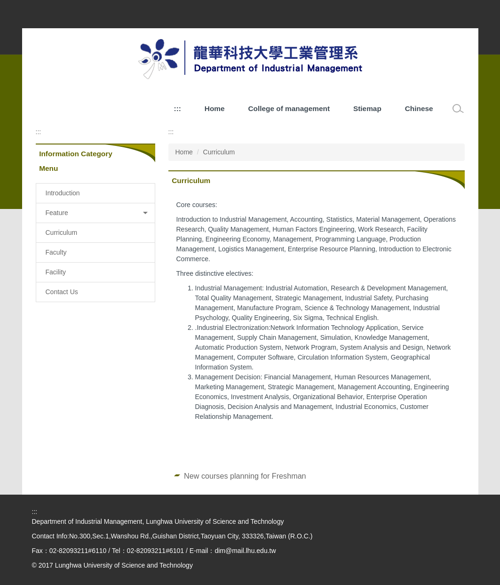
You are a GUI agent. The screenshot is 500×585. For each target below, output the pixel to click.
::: (177, 108)
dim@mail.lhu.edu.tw (245, 550)
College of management (289, 108)
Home (215, 108)
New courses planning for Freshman (245, 476)
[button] (95, 213)
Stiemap (367, 108)
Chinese (419, 108)
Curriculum (219, 152)
